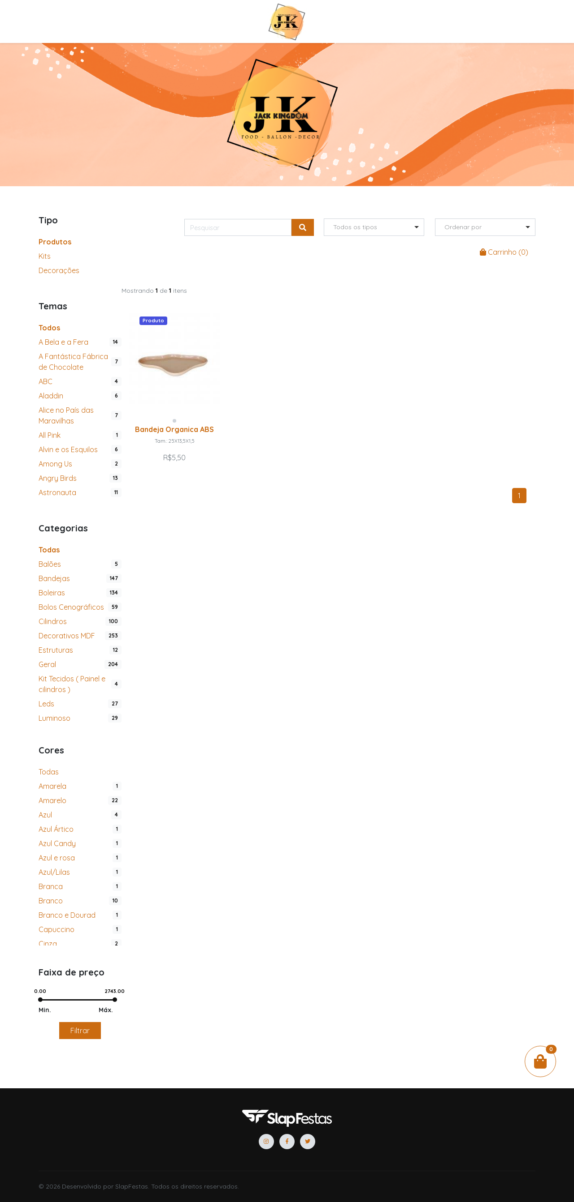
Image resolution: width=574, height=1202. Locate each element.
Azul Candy (57, 843)
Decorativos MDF (67, 635)
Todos (49, 327)
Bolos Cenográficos (71, 607)
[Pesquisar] (237, 227)
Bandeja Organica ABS (174, 429)
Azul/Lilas (54, 872)
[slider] (40, 999)
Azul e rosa (57, 857)
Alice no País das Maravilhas (66, 415)
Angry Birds (58, 478)
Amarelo (52, 800)
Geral (47, 664)
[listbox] (374, 227)
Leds (46, 703)
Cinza (48, 943)
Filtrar (80, 1030)
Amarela (52, 786)
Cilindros (53, 621)
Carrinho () (504, 252)
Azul (45, 814)
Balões (50, 564)
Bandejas (54, 578)
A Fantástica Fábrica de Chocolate (73, 362)
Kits (45, 256)
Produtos (55, 241)
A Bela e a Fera (63, 342)
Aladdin (51, 395)
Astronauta (57, 492)
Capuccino (56, 929)
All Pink (50, 435)
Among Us (55, 463)
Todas (49, 549)
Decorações (59, 270)
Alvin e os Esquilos (68, 449)
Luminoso (54, 718)
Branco (51, 900)
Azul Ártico (56, 829)
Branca (51, 886)
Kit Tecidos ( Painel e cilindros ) (72, 684)
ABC (45, 381)
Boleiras (52, 592)
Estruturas (56, 650)
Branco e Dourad (67, 915)
